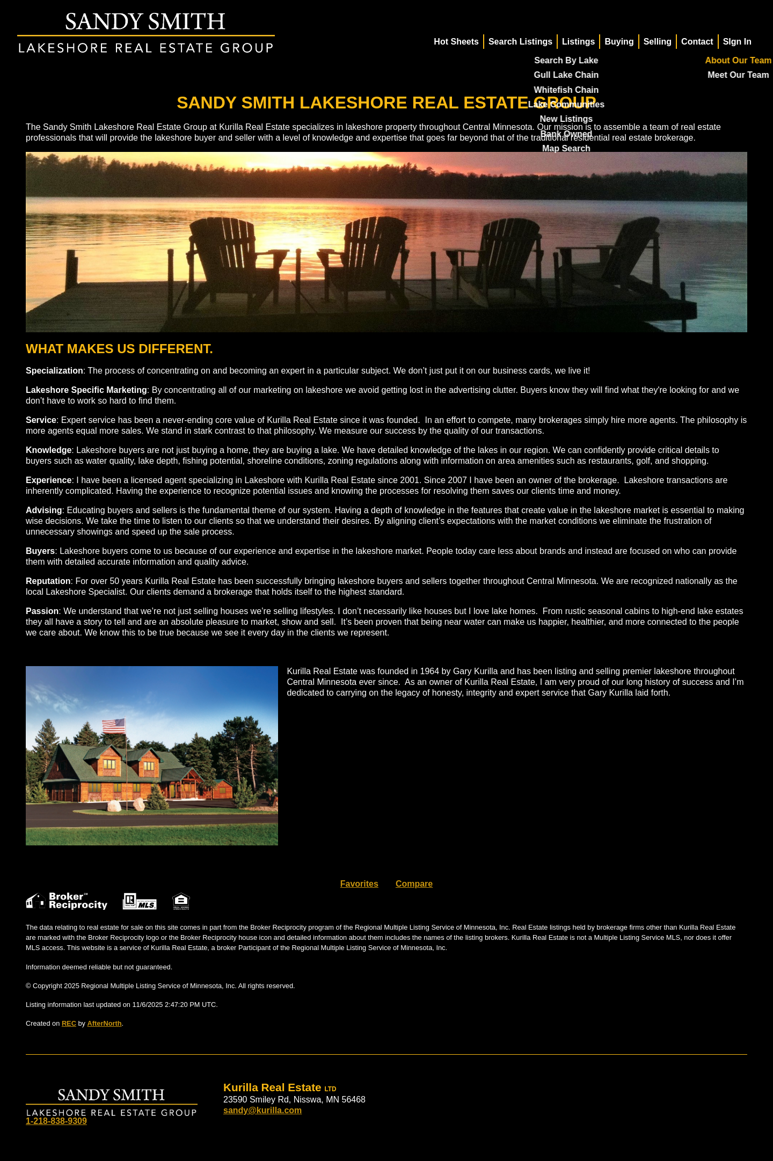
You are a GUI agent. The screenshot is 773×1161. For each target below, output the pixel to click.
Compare (414, 883)
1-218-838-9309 (56, 1121)
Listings (578, 41)
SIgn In (737, 41)
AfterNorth (104, 1023)
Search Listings (520, 41)
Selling (658, 41)
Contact (697, 41)
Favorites (359, 883)
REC (69, 1023)
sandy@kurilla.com (262, 1110)
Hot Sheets (456, 41)
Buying (618, 41)
